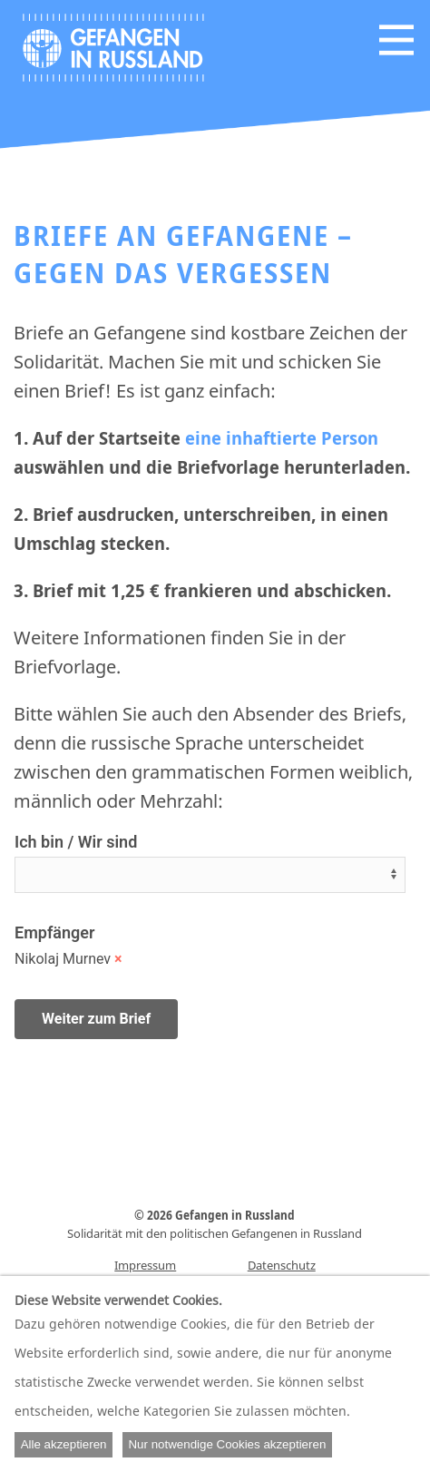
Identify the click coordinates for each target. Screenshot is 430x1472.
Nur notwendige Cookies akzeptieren (227, 1444)
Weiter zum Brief (96, 1018)
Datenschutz (282, 1265)
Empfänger (54, 932)
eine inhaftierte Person (281, 438)
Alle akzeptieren (64, 1444)
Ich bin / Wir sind (76, 841)
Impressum (145, 1265)
